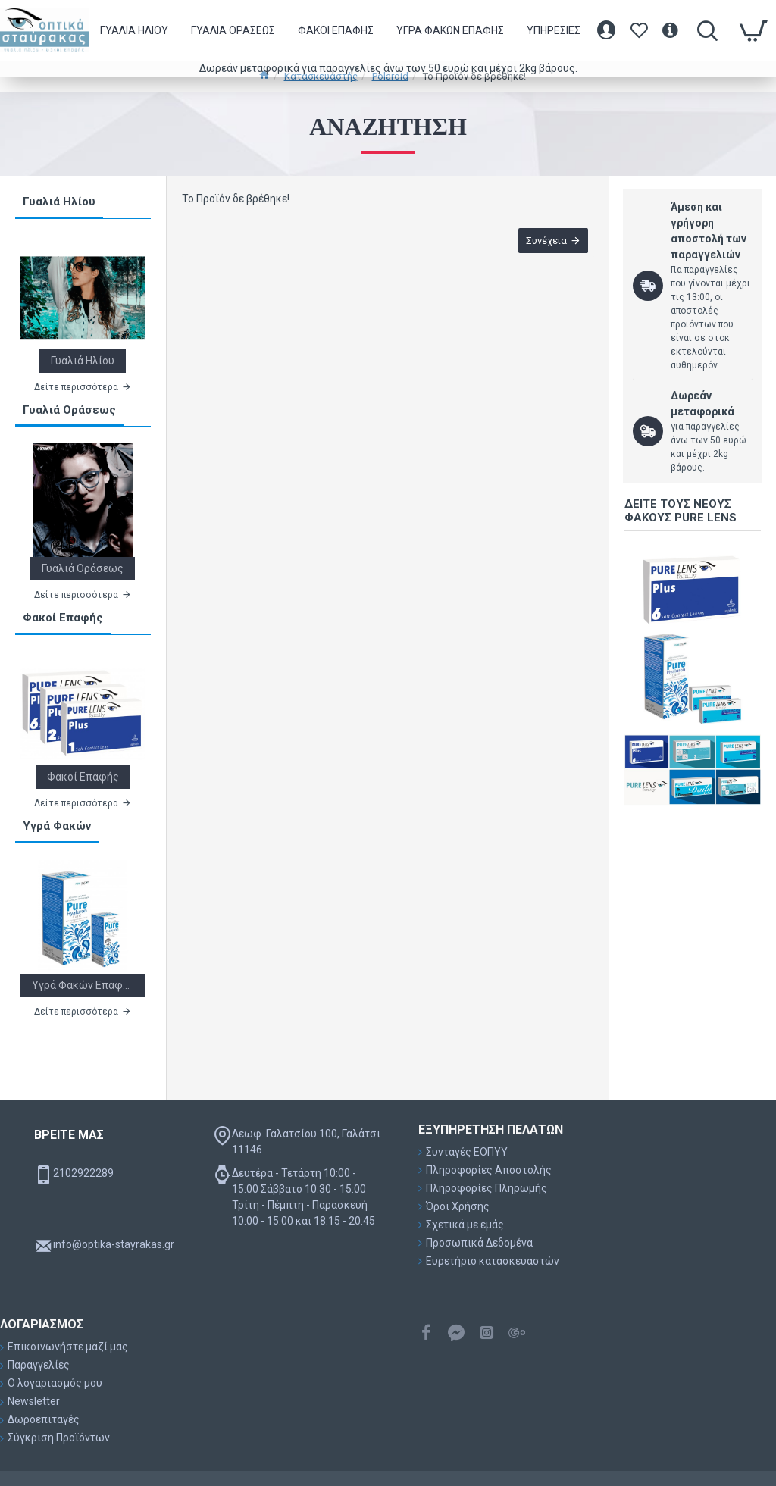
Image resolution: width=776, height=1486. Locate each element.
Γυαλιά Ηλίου (59, 201)
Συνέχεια (544, 242)
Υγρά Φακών (57, 826)
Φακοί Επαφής (63, 617)
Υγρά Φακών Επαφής (83, 985)
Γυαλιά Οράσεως (69, 410)
